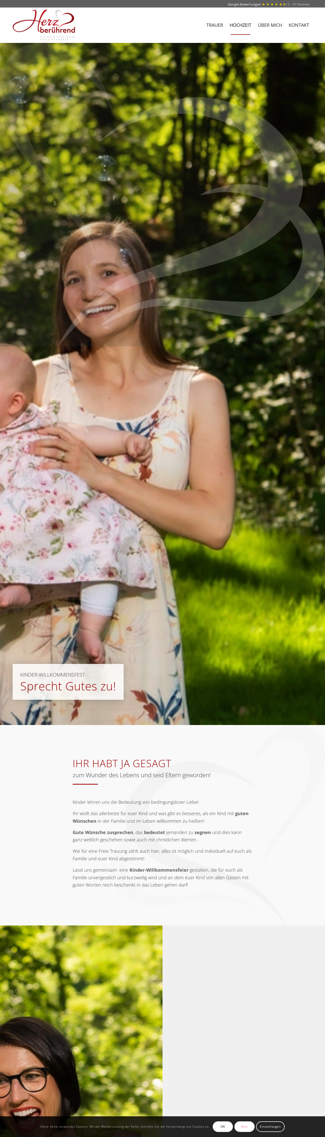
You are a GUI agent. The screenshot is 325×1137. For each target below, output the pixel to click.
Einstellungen (270, 1126)
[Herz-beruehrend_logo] (54, 25)
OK (223, 1126)
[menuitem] (214, 25)
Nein (244, 1126)
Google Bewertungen (245, 4)
